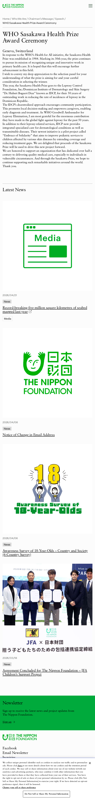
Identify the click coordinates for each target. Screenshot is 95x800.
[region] (47, 779)
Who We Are (19, 18)
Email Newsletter (15, 753)
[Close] (89, 763)
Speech (59, 18)
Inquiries (9, 757)
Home (6, 18)
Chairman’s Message (40, 18)
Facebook (10, 748)
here (20, 766)
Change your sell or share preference (19, 788)
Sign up (9, 722)
